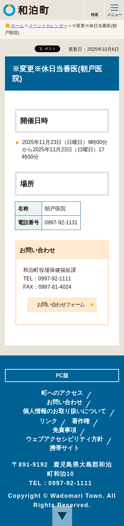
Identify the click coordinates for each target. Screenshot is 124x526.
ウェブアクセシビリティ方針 (64, 439)
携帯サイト (64, 448)
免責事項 (64, 430)
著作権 (81, 421)
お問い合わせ (64, 402)
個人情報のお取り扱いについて (64, 411)
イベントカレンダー (48, 25)
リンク (48, 421)
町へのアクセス (62, 393)
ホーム (17, 25)
